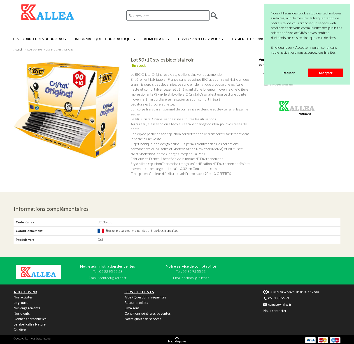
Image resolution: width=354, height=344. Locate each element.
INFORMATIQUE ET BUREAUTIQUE (104, 39)
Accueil (18, 49)
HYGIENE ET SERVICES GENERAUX (260, 39)
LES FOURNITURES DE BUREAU (38, 39)
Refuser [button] (288, 73)
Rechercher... (140, 15)
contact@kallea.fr (112, 277)
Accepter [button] (326, 73)
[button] (271, 62)
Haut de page (177, 341)
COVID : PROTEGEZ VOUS (199, 39)
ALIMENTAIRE (155, 39)
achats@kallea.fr (196, 277)
